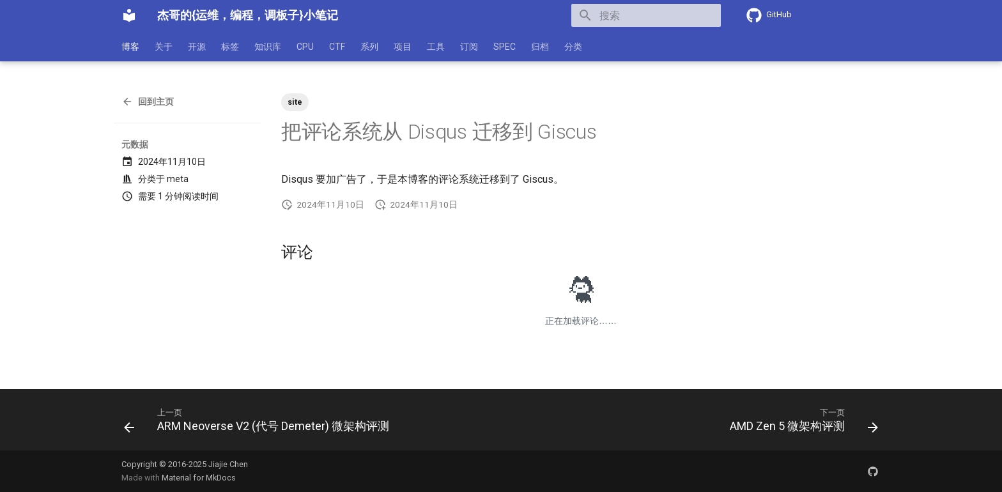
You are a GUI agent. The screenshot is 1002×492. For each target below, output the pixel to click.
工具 (436, 47)
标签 (230, 47)
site (295, 102)
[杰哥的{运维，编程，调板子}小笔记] (129, 15)
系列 (369, 47)
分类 (573, 47)
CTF (337, 47)
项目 (403, 47)
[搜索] (646, 15)
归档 (540, 47)
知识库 (267, 47)
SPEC (504, 47)
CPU (305, 47)
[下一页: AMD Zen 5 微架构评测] (801, 423)
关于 (164, 47)
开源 (197, 47)
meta (178, 179)
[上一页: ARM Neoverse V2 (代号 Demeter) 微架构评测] (259, 423)
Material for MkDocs (199, 477)
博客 (130, 47)
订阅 (469, 47)
